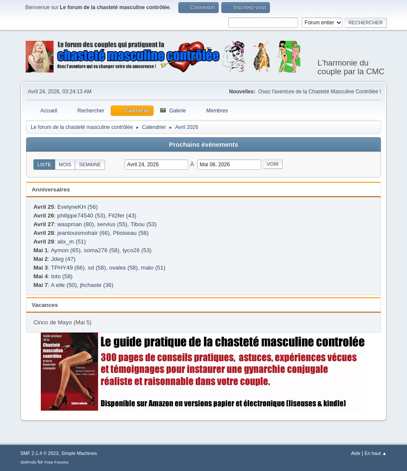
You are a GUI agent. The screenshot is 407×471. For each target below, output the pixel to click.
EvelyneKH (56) (77, 207)
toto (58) (62, 276)
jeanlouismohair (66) (83, 233)
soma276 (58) (101, 250)
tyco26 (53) (137, 250)
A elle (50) (64, 285)
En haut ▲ (375, 453)
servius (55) (112, 224)
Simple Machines (79, 453)
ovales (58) (123, 267)
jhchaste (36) (96, 285)
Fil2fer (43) (122, 215)
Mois (65, 164)
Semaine (90, 164)
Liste (44, 164)
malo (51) (153, 267)
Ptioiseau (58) (130, 233)
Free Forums (56, 462)
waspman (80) (75, 224)
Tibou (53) (144, 224)
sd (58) (97, 267)
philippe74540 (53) (81, 215)
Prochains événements (203, 144)
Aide (356, 453)
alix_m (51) (71, 241)
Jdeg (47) (63, 259)
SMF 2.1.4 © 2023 (39, 453)
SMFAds (28, 462)
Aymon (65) (66, 250)
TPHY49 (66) (68, 267)
